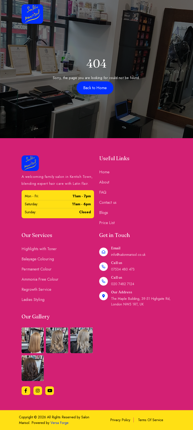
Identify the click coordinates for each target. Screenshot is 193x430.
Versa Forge (59, 422)
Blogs (103, 212)
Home (104, 172)
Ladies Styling (33, 299)
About (104, 182)
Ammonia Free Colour (40, 279)
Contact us (107, 202)
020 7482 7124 (122, 283)
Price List (107, 223)
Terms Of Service (150, 419)
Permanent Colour (37, 269)
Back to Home (95, 88)
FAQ (102, 192)
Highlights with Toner (39, 249)
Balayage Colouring (38, 259)
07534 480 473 (123, 269)
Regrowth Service (36, 289)
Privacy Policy (120, 419)
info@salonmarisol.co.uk (128, 254)
